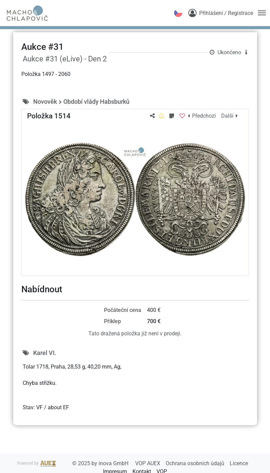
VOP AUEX (148, 463)
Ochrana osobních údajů (196, 463)
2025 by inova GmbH (73, 463)
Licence (239, 463)
